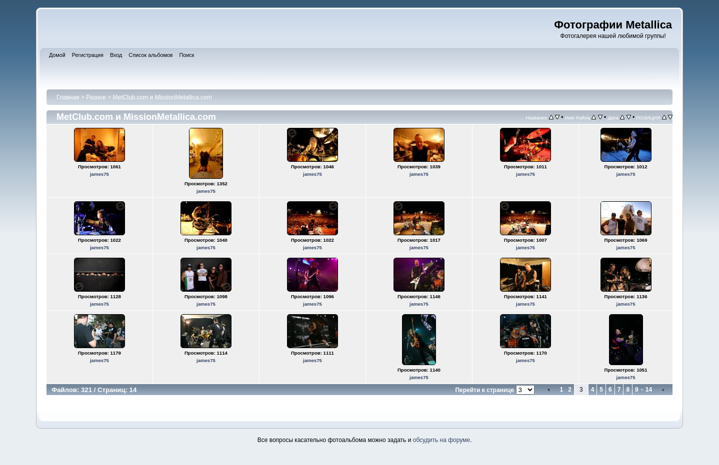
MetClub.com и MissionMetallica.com (162, 97)
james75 (99, 174)
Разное (96, 97)
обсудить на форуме (441, 440)
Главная (68, 97)
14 (649, 389)
